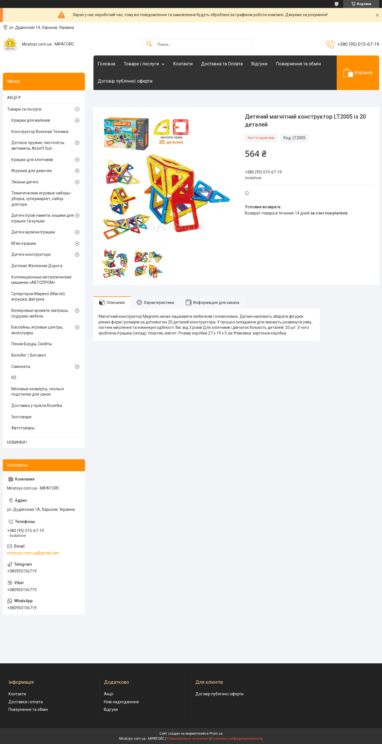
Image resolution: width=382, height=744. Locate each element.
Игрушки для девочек (31, 170)
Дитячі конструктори (31, 254)
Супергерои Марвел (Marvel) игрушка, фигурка (38, 296)
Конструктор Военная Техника (39, 131)
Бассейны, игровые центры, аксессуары (37, 330)
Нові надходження (121, 702)
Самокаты (20, 366)
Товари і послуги (141, 64)
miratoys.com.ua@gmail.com (33, 553)
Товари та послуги (24, 109)
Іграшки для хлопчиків (32, 159)
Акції (108, 694)
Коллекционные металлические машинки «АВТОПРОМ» (41, 280)
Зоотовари (21, 417)
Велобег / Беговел (28, 355)
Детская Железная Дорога (36, 265)
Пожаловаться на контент (188, 739)
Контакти (183, 64)
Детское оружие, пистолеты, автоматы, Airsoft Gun (38, 145)
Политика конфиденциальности (237, 739)
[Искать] (149, 44)
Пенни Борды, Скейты (31, 344)
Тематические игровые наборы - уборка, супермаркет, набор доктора (41, 198)
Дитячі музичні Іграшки (33, 232)
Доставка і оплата (25, 702)
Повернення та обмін (298, 64)
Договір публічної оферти (125, 81)
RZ (13, 377)
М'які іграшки (23, 243)
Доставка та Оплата (222, 64)
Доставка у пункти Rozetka (36, 405)
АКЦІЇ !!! (14, 97)
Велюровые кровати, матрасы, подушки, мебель (40, 313)
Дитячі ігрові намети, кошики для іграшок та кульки (42, 218)
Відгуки (259, 64)
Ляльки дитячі (24, 182)
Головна (106, 64)
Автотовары (23, 428)
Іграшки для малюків (30, 120)
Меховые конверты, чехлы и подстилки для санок (37, 392)
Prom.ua (216, 734)
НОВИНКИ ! (17, 442)
